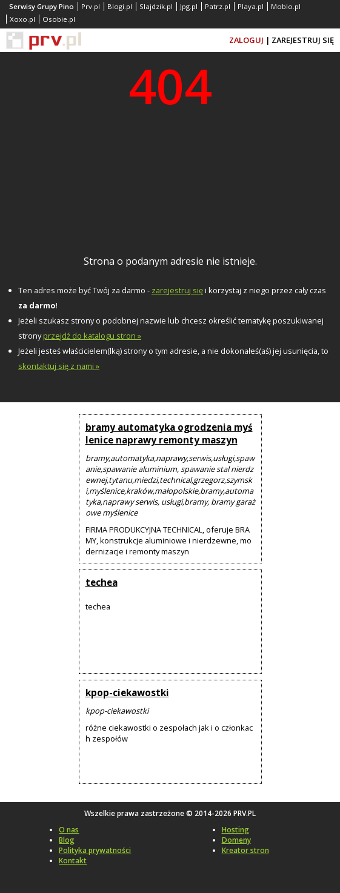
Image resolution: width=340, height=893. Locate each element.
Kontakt (73, 860)
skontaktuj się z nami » (58, 365)
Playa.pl (251, 6)
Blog (67, 840)
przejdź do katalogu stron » (92, 335)
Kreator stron (245, 850)
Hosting (235, 830)
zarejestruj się (177, 290)
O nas (69, 830)
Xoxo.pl (22, 19)
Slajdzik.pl (156, 6)
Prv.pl (90, 6)
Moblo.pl (286, 6)
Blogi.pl (119, 6)
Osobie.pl (58, 19)
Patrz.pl (217, 6)
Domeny (236, 840)
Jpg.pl (189, 6)
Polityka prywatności (95, 850)
